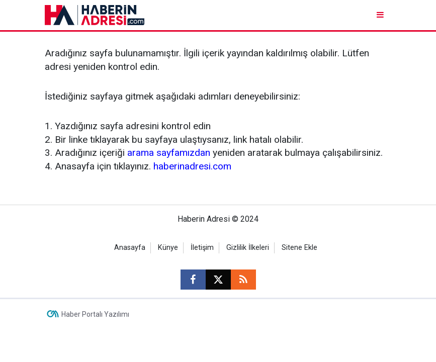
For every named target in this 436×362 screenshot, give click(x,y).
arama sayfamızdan (168, 152)
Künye (168, 247)
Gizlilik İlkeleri (247, 247)
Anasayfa (129, 247)
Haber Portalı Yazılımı (95, 314)
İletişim (202, 247)
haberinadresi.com (192, 166)
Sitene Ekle (299, 247)
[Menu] (381, 15)
